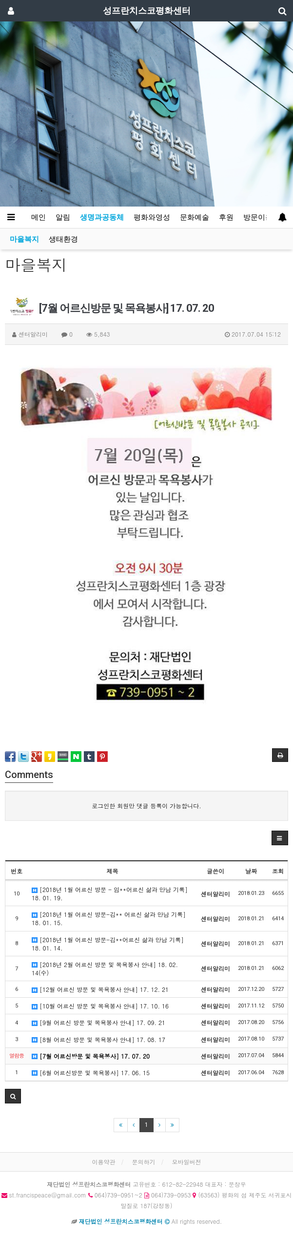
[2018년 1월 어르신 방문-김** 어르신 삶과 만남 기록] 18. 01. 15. (109, 918)
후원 (226, 217)
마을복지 (24, 239)
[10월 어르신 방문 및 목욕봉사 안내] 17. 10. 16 (100, 1006)
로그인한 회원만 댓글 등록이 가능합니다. (146, 805)
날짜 (251, 871)
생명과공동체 (102, 217)
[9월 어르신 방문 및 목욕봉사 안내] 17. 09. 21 (98, 1022)
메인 (38, 217)
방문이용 (258, 217)
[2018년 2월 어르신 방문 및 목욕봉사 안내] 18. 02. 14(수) (105, 968)
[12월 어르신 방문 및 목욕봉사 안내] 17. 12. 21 (100, 989)
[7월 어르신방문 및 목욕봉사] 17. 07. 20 (91, 1056)
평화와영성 (152, 217)
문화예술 (194, 217)
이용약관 (103, 1162)
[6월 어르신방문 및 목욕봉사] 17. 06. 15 (91, 1072)
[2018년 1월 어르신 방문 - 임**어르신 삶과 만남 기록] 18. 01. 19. (110, 893)
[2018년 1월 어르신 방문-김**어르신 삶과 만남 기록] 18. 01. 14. (108, 943)
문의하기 (144, 1162)
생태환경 (63, 239)
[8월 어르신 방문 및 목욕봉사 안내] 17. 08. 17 (98, 1039)
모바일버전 (186, 1162)
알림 (63, 217)
